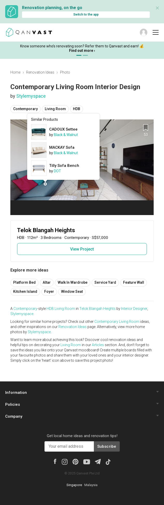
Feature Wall (133, 282)
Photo (65, 72)
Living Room (55, 109)
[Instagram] (65, 461)
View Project (82, 249)
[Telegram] (98, 461)
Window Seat (72, 291)
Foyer (49, 291)
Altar (47, 282)
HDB (76, 109)
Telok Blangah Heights (97, 309)
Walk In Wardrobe (72, 282)
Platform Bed (24, 282)
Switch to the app (86, 14)
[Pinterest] (75, 461)
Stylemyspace (31, 96)
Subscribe (106, 446)
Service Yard (105, 282)
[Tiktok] (108, 461)
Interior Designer (134, 309)
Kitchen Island (25, 291)
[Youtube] (86, 461)
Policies (12, 404)
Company (13, 416)
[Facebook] (55, 461)
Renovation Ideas (40, 72)
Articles (98, 345)
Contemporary (25, 109)
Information (16, 392)
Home (15, 72)
